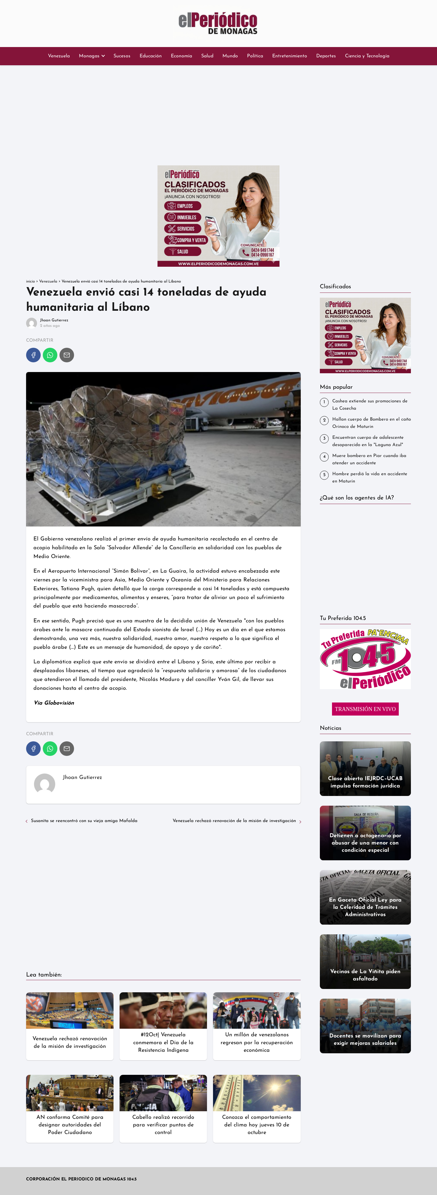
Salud (207, 56)
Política (255, 56)
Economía (181, 56)
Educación (151, 56)
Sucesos (121, 56)
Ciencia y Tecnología (367, 56)
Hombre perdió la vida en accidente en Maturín (369, 478)
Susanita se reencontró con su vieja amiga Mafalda (84, 821)
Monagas (89, 56)
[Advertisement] (218, 113)
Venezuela (59, 56)
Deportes (326, 56)
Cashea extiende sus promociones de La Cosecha (370, 405)
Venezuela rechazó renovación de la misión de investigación (234, 821)
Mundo (230, 56)
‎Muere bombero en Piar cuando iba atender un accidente (369, 459)
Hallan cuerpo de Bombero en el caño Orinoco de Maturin (371, 423)
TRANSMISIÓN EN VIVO (365, 709)
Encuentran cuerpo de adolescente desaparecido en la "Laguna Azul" (368, 441)
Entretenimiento (289, 56)
